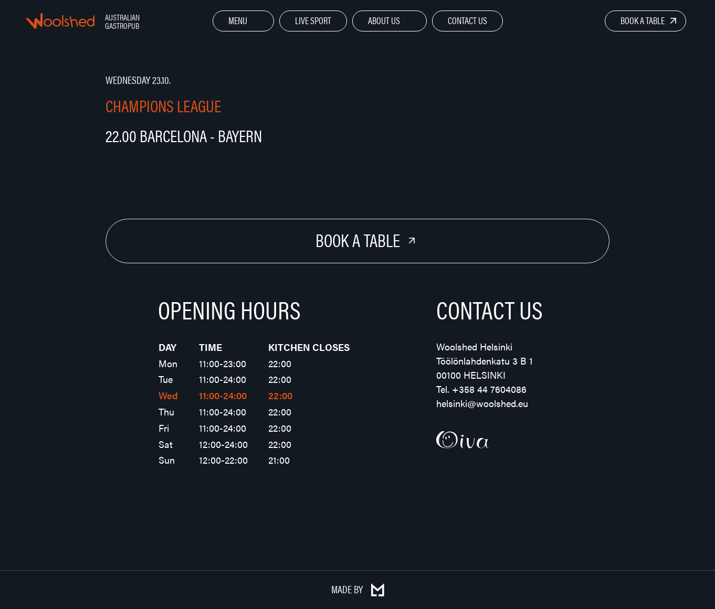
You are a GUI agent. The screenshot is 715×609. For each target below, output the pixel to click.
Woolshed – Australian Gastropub (60, 21)
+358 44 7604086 (489, 389)
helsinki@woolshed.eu (482, 403)
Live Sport (313, 20)
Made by (357, 588)
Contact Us (467, 20)
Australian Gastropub (122, 21)
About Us (384, 20)
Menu (237, 20)
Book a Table (643, 20)
